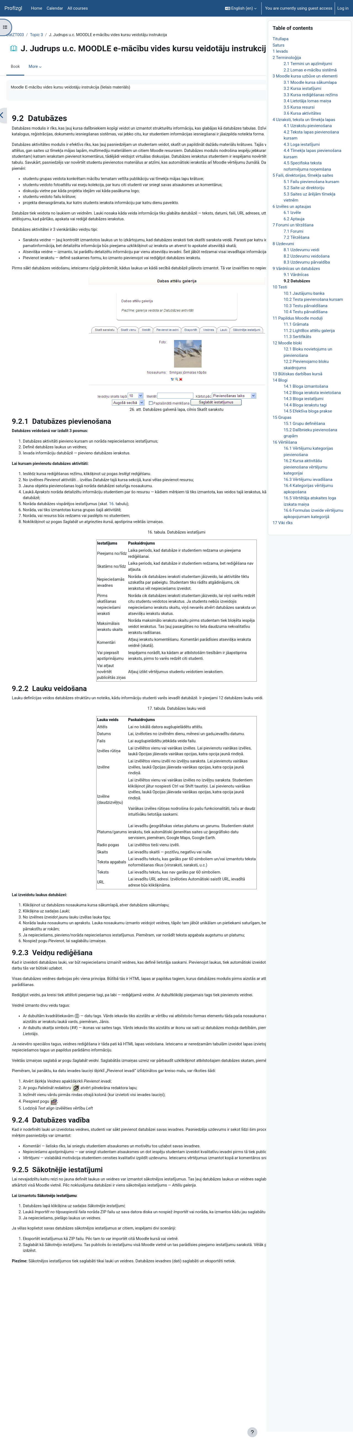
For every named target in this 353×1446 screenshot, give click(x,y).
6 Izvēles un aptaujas (291, 220)
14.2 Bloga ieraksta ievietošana (312, 407)
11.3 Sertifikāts (297, 351)
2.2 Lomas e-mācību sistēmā (310, 84)
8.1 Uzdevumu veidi (301, 264)
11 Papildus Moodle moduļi (297, 332)
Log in (343, 8)
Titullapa (280, 53)
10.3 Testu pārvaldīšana (305, 320)
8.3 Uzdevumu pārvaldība (307, 276)
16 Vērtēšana (284, 456)
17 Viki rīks (282, 537)
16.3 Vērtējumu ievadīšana (308, 493)
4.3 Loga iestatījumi (302, 158)
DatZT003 (29, 35)
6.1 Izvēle (292, 227)
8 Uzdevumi (283, 258)
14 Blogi (279, 394)
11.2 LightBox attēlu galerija (309, 344)
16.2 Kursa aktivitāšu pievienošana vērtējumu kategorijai (305, 481)
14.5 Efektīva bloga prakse (308, 425)
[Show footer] (252, 1432)
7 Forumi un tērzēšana (293, 239)
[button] (240, 8)
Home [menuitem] (36, 8)
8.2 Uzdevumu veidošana (307, 270)
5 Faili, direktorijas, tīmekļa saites (302, 190)
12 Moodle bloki (287, 357)
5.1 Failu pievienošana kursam (311, 196)
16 (127, 568)
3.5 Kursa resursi (299, 121)
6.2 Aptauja (294, 233)
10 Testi (279, 301)
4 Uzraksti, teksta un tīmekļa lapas (303, 134)
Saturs (278, 59)
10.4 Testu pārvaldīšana (305, 326)
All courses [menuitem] (77, 8)
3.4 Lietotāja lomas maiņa (307, 115)
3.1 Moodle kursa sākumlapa (310, 96)
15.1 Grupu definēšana (304, 438)
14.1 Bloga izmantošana (306, 400)
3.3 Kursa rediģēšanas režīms (311, 109)
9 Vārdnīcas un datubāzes (296, 282)
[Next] (260, 136)
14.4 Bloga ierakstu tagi (305, 419)
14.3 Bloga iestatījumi (303, 413)
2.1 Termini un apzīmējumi (308, 78)
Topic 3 (50, 35)
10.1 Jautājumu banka (304, 307)
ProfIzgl (13, 8)
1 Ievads (280, 65)
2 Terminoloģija (286, 71)
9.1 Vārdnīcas (296, 289)
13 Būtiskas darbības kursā (297, 388)
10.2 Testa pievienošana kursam (313, 314)
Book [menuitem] (28, 86)
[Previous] (15, 136)
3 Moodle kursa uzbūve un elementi (305, 90)
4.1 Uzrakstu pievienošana (308, 140)
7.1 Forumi (293, 245)
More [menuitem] (47, 86)
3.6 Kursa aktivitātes (302, 127)
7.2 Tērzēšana (296, 252)
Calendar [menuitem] (55, 8)
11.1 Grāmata (296, 338)
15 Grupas (281, 431)
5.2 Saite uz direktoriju (304, 202)
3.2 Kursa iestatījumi (302, 103)
